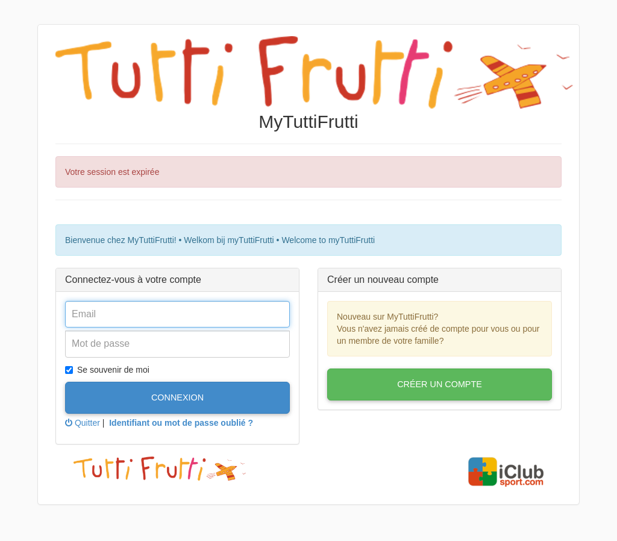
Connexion (177, 397)
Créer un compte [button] (439, 384)
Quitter (82, 423)
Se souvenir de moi (107, 370)
